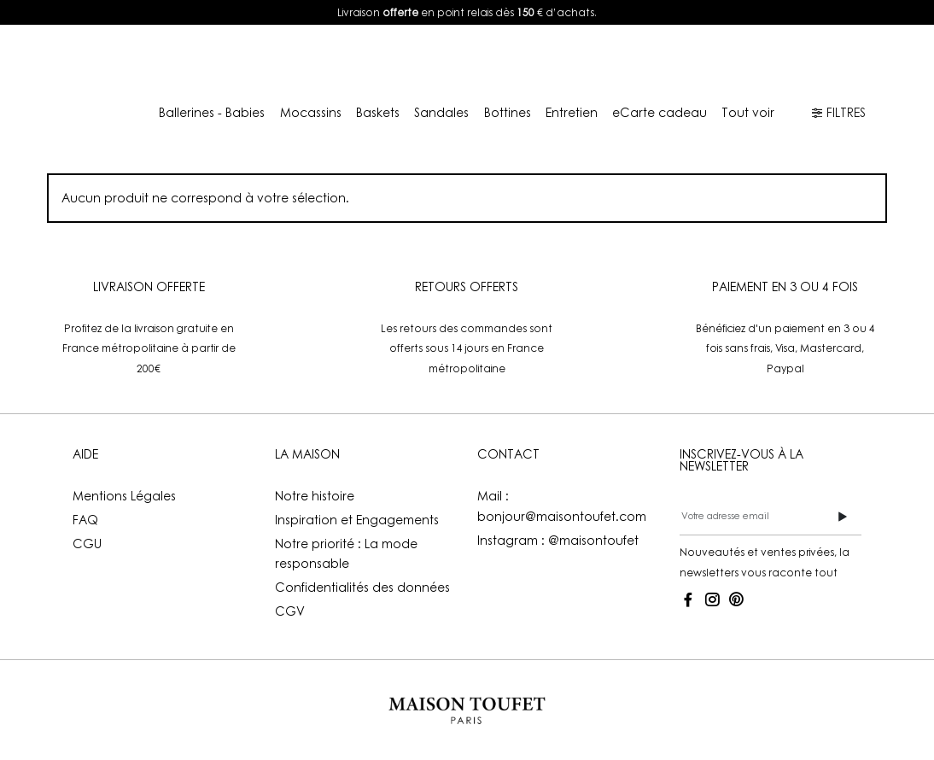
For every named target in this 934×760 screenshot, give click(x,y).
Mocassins (310, 112)
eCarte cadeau (659, 112)
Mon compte (694, 61)
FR (802, 61)
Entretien (572, 112)
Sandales (441, 112)
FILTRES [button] (838, 112)
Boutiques (590, 61)
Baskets (378, 112)
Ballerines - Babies (212, 112)
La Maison (477, 61)
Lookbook (379, 61)
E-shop (274, 61)
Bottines (507, 112)
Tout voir (747, 112)
